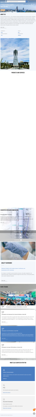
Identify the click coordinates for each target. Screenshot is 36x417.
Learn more (2, 27)
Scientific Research (13, 4)
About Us (4, 4)
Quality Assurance (20, 4)
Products (8, 4)
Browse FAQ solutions (6, 392)
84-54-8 (21, 406)
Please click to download (7, 408)
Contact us (5, 378)
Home (1, 4)
